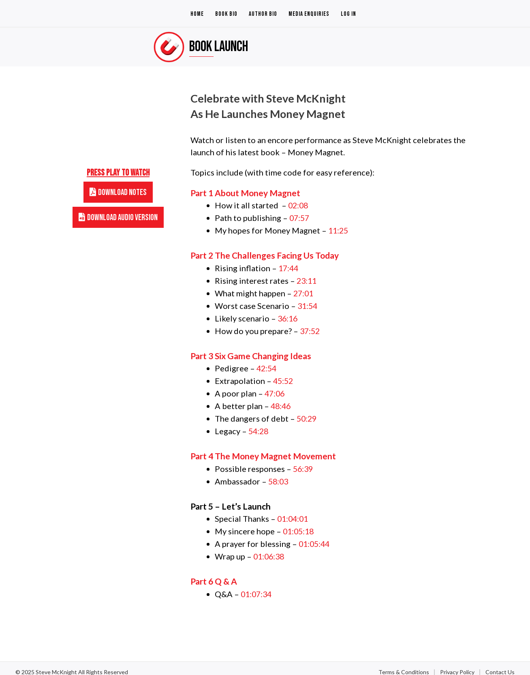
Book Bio (226, 14)
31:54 (308, 303)
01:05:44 (315, 536)
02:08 (299, 205)
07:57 (300, 217)
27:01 (304, 291)
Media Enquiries (309, 14)
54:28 (259, 425)
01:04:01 (293, 511)
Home (197, 14)
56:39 (303, 462)
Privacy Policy (457, 663)
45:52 (284, 376)
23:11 (307, 279)
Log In (348, 14)
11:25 (339, 229)
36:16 (288, 315)
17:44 (289, 267)
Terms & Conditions (403, 663)
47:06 (275, 389)
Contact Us (500, 663)
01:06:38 (269, 548)
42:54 (267, 364)
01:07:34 (257, 585)
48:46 (281, 401)
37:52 (310, 327)
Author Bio (263, 14)
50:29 (307, 413)
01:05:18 (299, 524)
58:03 (279, 475)
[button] (118, 192)
